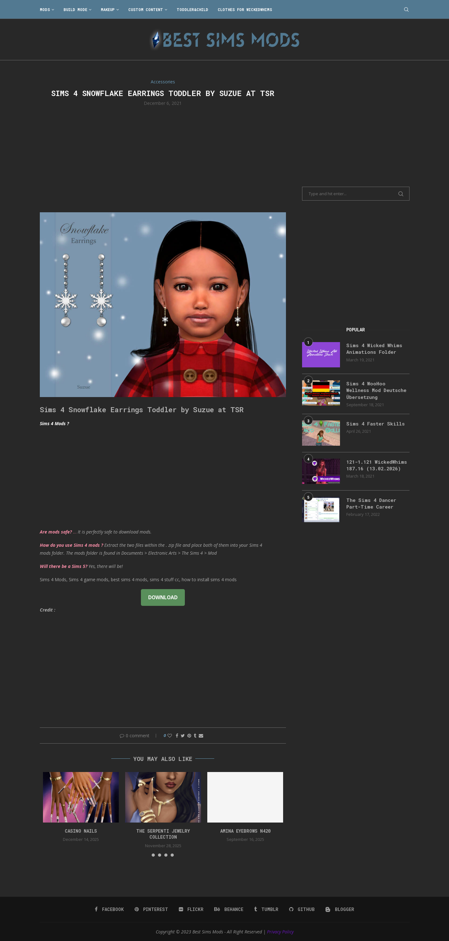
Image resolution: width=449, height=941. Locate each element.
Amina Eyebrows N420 (245, 831)
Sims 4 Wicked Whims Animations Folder (375, 349)
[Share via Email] (201, 736)
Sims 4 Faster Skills (376, 424)
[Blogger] (339, 909)
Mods (45, 9)
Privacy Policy (280, 932)
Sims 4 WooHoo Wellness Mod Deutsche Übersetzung (376, 390)
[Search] (406, 9)
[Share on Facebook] (177, 736)
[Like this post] (169, 736)
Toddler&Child (192, 9)
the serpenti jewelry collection (163, 834)
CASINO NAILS (81, 831)
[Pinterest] (152, 909)
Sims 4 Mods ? (54, 423)
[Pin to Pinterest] (189, 736)
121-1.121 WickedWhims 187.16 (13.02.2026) (374, 470)
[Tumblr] (266, 909)
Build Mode (75, 9)
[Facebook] (110, 909)
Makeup (108, 9)
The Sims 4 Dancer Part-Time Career (372, 507)
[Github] (301, 909)
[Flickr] (192, 909)
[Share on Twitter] (183, 736)
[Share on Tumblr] (195, 736)
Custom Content (145, 9)
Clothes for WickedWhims (245, 9)
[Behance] (229, 909)
